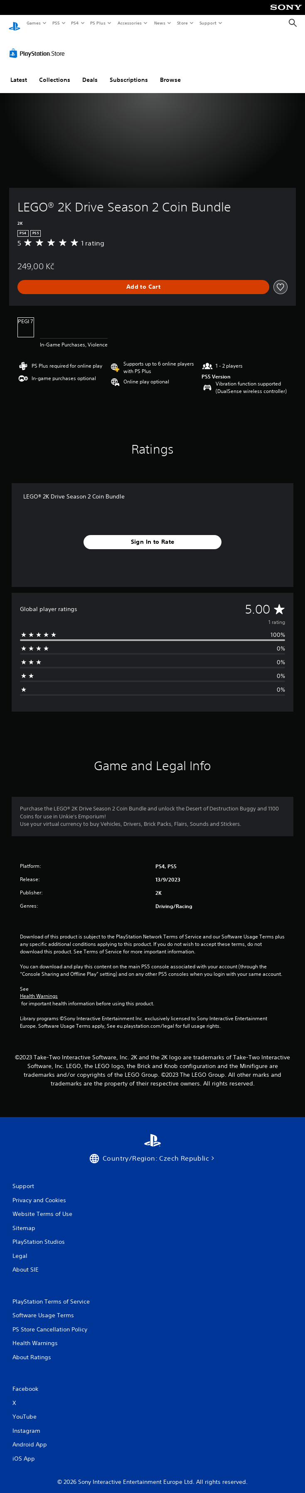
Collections (54, 72)
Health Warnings (39, 988)
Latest (18, 72)
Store (182, 23)
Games (33, 23)
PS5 (56, 23)
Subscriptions (129, 72)
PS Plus (98, 23)
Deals (90, 72)
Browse (170, 72)
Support (207, 23)
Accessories (129, 23)
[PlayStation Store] (39, 45)
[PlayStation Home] (14, 23)
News (159, 23)
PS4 (75, 23)
